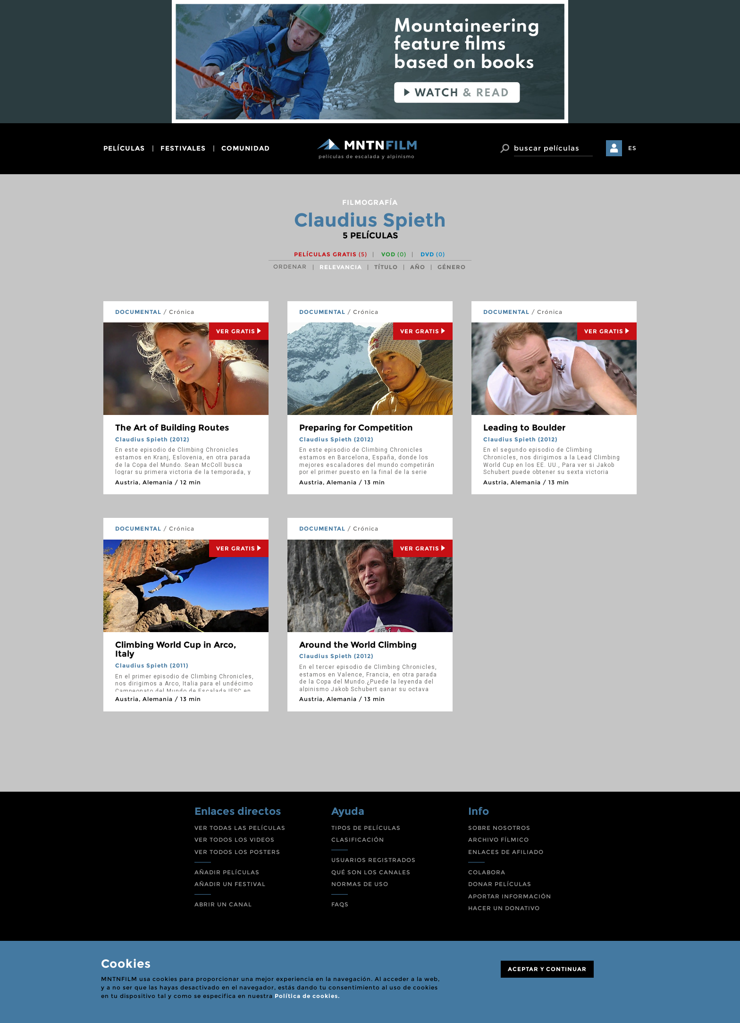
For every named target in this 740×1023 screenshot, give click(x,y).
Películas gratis (330, 254)
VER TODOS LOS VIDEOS (234, 839)
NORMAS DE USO (359, 884)
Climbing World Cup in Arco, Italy (175, 649)
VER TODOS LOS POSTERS (237, 851)
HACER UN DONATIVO (504, 908)
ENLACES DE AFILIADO (506, 851)
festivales (183, 148)
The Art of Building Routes (172, 428)
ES (632, 148)
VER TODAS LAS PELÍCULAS (240, 827)
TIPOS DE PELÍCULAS (366, 827)
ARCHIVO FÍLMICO (498, 839)
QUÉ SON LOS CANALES (371, 872)
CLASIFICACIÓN (357, 839)
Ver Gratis (238, 331)
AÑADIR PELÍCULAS (227, 872)
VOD (393, 254)
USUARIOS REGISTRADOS (373, 859)
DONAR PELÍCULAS (499, 884)
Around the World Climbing (358, 645)
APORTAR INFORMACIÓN (509, 896)
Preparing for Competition (356, 428)
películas (124, 148)
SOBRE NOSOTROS (499, 827)
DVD (432, 254)
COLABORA (486, 872)
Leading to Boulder (524, 428)
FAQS (340, 904)
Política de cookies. (307, 995)
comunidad (245, 148)
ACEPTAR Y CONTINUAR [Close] (547, 968)
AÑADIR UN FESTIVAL (230, 884)
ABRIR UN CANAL (223, 904)
